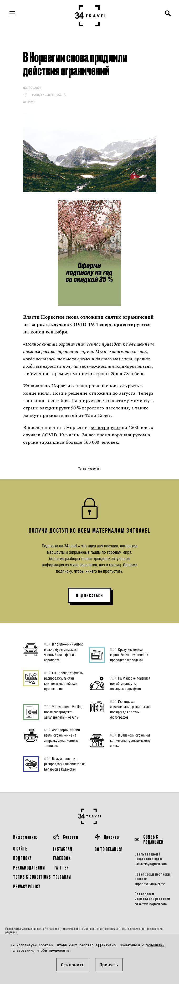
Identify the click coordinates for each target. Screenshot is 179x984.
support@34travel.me (150, 884)
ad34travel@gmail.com (151, 904)
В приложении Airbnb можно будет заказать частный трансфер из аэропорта (64, 652)
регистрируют (104, 427)
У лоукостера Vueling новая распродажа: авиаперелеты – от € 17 (63, 711)
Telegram (62, 877)
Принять (109, 964)
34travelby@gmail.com (151, 864)
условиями (155, 945)
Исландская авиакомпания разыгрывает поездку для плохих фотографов (130, 709)
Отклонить (73, 964)
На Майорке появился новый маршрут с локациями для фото (130, 683)
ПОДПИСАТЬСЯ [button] (89, 595)
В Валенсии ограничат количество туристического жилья (130, 740)
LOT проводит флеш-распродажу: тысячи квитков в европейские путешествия (63, 680)
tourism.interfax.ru (49, 95)
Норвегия (94, 468)
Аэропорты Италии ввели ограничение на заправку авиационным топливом (62, 737)
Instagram (62, 849)
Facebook (61, 858)
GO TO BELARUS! (108, 849)
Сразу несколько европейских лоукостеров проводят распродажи (129, 654)
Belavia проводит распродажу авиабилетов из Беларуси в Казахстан (64, 763)
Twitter (61, 867)
